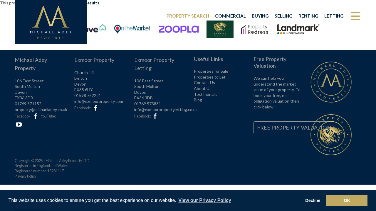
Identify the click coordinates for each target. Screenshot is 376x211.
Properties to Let (210, 76)
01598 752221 (87, 95)
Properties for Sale (211, 71)
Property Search (188, 15)
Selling (284, 15)
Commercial (230, 15)
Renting (308, 15)
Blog (198, 99)
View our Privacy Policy (204, 200)
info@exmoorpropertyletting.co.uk (166, 109)
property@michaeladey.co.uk (41, 109)
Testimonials (205, 94)
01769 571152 (28, 103)
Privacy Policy (25, 176)
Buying (260, 15)
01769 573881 (147, 103)
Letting (334, 15)
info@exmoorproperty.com (98, 101)
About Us (203, 88)
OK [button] (347, 200)
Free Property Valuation (294, 127)
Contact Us (204, 82)
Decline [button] (312, 200)
